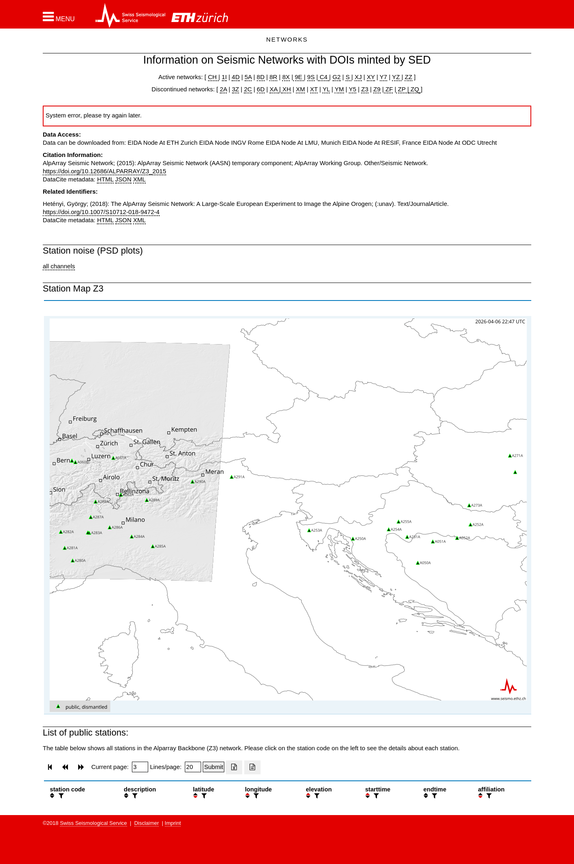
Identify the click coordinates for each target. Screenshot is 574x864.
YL (326, 89)
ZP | (402, 89)
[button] (59, 17)
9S (311, 76)
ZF (388, 89)
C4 (323, 76)
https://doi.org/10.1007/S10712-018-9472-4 (101, 211)
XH (286, 89)
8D (261, 76)
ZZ (408, 76)
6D (261, 89)
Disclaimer (146, 823)
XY (371, 76)
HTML (105, 179)
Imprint (173, 823)
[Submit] (213, 767)
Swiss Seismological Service (93, 823)
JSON (123, 179)
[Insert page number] (140, 767)
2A (223, 89)
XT (314, 89)
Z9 (377, 89)
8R (273, 76)
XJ (358, 76)
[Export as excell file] (234, 767)
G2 (337, 76)
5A (248, 76)
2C (248, 89)
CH (213, 76)
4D (235, 76)
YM (339, 89)
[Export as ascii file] (252, 767)
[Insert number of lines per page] (193, 767)
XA (274, 89)
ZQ (414, 89)
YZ (396, 76)
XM (300, 89)
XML (139, 179)
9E (298, 76)
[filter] (60, 795)
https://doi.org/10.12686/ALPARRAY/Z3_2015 (104, 171)
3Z (235, 89)
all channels (59, 266)
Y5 (352, 89)
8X (285, 76)
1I (224, 76)
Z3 (364, 89)
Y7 (383, 76)
